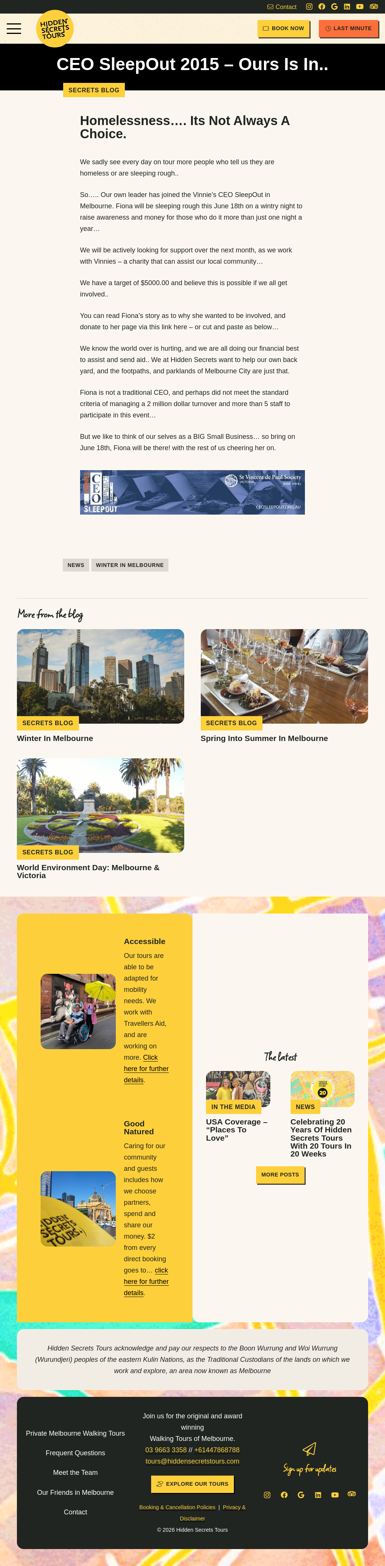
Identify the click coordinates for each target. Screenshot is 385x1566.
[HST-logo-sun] (55, 28)
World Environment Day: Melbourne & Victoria (88, 871)
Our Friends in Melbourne (75, 1492)
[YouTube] (360, 6)
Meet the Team (75, 1472)
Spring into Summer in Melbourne (264, 738)
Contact (75, 1512)
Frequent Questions (75, 1453)
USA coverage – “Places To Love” (236, 1129)
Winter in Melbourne (55, 738)
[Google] (334, 6)
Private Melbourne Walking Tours (75, 1433)
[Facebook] (321, 6)
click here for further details (146, 1282)
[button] (14, 28)
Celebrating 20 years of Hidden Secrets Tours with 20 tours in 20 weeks (321, 1137)
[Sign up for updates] (309, 1449)
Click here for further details (146, 1069)
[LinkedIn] (347, 6)
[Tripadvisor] (374, 7)
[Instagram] (309, 7)
